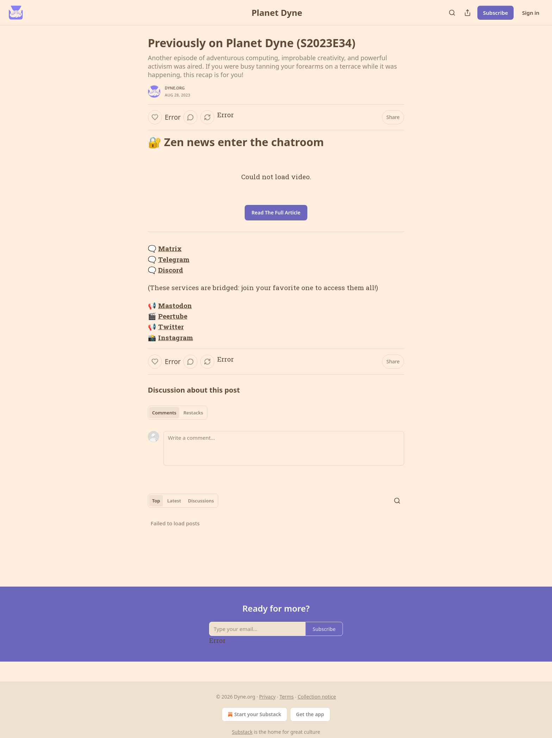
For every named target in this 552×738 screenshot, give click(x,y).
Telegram (173, 259)
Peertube (172, 316)
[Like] (155, 117)
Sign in (530, 12)
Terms (287, 696)
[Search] (452, 13)
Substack (242, 731)
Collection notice (316, 696)
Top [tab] (156, 501)
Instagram (175, 337)
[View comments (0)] (190, 117)
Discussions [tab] (201, 501)
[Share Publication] (467, 13)
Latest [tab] (174, 501)
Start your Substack (253, 714)
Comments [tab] (164, 412)
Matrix (170, 248)
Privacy (267, 696)
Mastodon (175, 305)
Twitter (171, 326)
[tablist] (177, 413)
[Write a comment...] (283, 448)
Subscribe (495, 12)
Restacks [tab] (193, 412)
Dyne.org (175, 87)
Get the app (310, 714)
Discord (170, 269)
